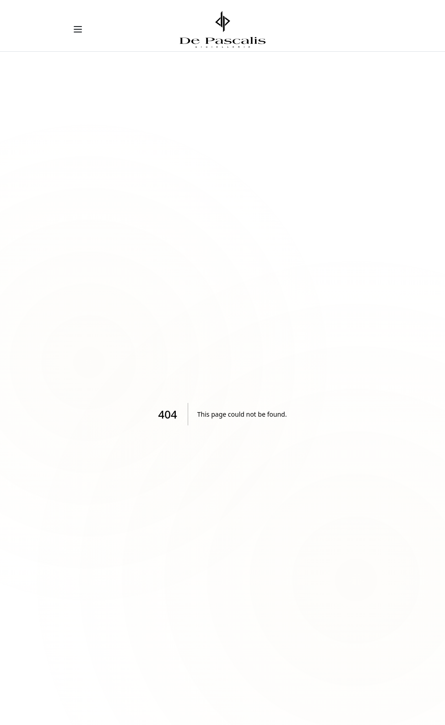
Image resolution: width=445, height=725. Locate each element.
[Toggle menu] (78, 29)
